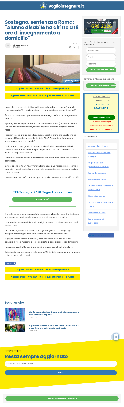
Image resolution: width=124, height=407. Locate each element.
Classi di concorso (96, 196)
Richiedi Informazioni (102, 69)
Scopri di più (42, 199)
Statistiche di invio (96, 213)
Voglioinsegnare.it (97, 235)
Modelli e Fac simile (97, 179)
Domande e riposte (97, 173)
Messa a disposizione (98, 146)
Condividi (10, 263)
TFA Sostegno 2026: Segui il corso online (42, 192)
